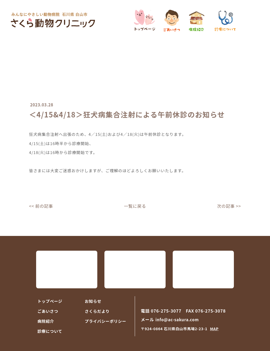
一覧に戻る (135, 206)
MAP (214, 328)
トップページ (49, 301)
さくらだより (97, 311)
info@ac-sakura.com (177, 319)
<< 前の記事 (41, 206)
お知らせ (93, 301)
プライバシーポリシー (105, 321)
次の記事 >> (229, 206)
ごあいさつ (47, 311)
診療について (49, 331)
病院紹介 (45, 321)
